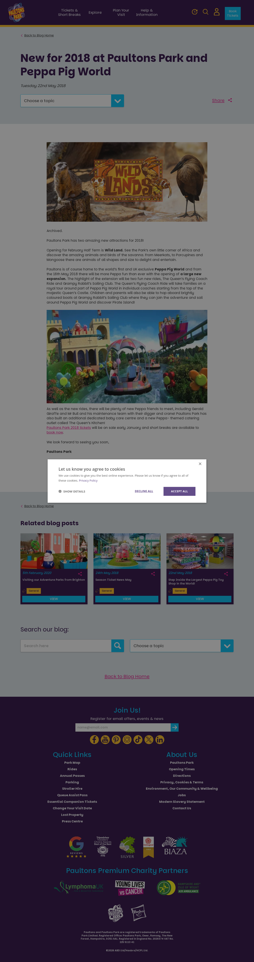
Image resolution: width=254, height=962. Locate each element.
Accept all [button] (179, 491)
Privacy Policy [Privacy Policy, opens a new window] (88, 480)
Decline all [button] (144, 491)
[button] (72, 491)
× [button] (199, 464)
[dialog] (127, 481)
